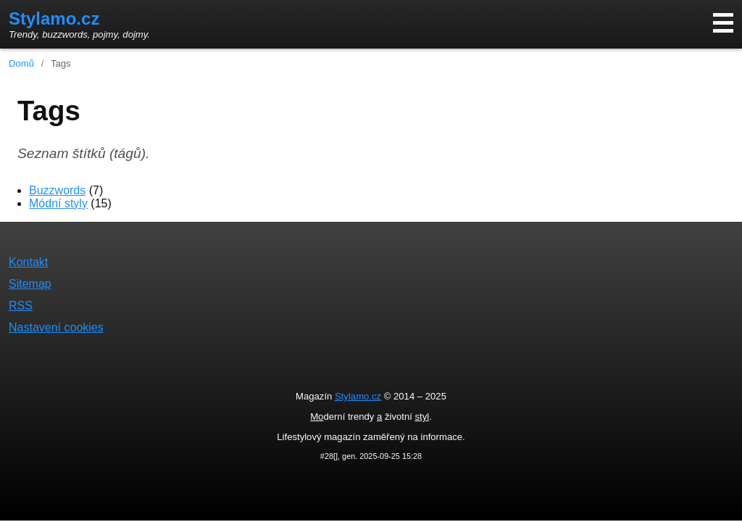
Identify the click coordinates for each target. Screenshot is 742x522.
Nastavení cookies (56, 327)
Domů (21, 63)
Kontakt (28, 262)
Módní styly (58, 203)
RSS (21, 305)
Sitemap (30, 284)
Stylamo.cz (54, 18)
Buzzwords (57, 190)
